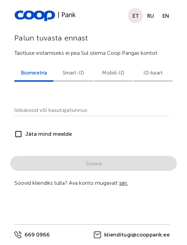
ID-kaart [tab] (153, 73)
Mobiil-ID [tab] (113, 73)
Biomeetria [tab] (34, 73)
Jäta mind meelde (48, 134)
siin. (123, 183)
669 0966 (37, 234)
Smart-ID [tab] (73, 73)
